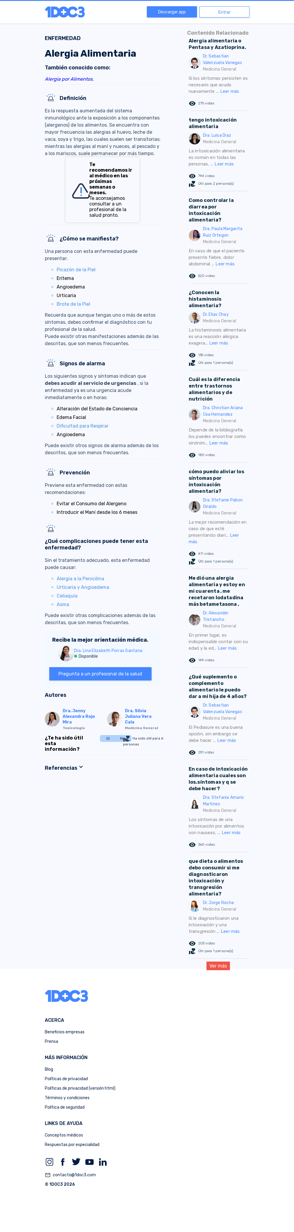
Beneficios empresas (65, 1032)
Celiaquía (67, 596)
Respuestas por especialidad (72, 1144)
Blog (49, 1069)
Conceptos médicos (64, 1135)
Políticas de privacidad (66, 1078)
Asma (63, 604)
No (122, 738)
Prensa (51, 1041)
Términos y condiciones (67, 1097)
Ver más (218, 966)
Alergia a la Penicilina (80, 578)
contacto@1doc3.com (70, 1175)
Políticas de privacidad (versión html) (80, 1088)
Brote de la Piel (73, 304)
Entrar (224, 12)
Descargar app (172, 12)
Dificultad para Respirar (83, 426)
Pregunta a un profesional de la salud (100, 674)
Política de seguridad (65, 1107)
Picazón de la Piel (76, 269)
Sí (108, 738)
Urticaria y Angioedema (83, 587)
